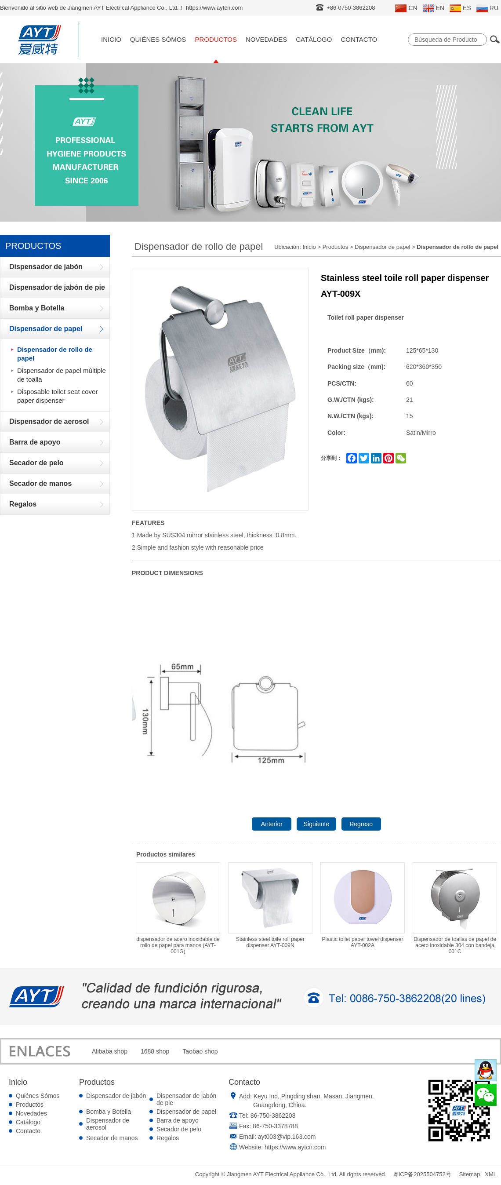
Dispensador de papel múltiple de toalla (61, 375)
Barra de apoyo (177, 1120)
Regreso (361, 824)
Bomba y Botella (108, 1111)
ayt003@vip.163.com (287, 1136)
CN (406, 8)
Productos (216, 39)
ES (460, 8)
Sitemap (469, 1174)
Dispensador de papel (382, 247)
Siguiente (316, 824)
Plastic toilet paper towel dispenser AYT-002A (362, 905)
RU (487, 8)
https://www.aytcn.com (295, 1147)
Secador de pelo (178, 1129)
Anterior (272, 824)
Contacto (359, 39)
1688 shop (155, 1051)
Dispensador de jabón (116, 1095)
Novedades (266, 39)
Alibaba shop (109, 1051)
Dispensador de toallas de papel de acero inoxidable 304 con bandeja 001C (455, 908)
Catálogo (314, 39)
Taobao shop (200, 1051)
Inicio (111, 39)
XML (491, 1174)
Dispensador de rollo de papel (54, 354)
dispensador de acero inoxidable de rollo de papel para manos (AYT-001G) (178, 908)
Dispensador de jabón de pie (186, 1099)
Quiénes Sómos (158, 39)
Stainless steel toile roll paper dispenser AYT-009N (270, 905)
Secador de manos (112, 1137)
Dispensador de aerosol (107, 1124)
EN (433, 8)
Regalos (167, 1137)
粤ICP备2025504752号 (422, 1174)
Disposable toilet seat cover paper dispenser (57, 396)
